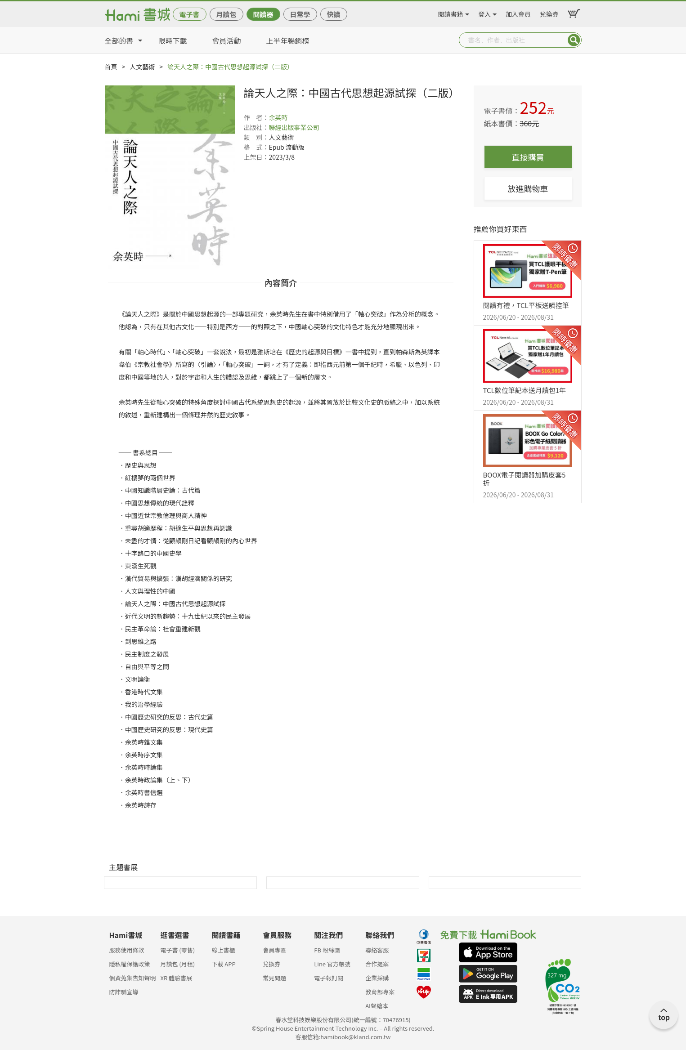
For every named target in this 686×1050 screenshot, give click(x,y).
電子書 (189, 14)
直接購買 (528, 157)
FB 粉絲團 (327, 950)
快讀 (333, 14)
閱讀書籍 (450, 12)
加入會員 (518, 12)
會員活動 (226, 40)
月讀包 (226, 14)
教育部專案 (380, 991)
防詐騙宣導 (124, 991)
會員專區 (274, 950)
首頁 (111, 66)
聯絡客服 (377, 950)
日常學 (300, 14)
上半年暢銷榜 (287, 40)
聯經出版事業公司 (294, 127)
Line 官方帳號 (332, 964)
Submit (574, 40)
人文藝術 (142, 66)
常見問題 (274, 978)
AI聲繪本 (376, 1005)
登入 (484, 12)
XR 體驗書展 (176, 978)
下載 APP (223, 964)
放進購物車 (528, 188)
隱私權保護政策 (129, 964)
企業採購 (377, 978)
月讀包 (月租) (177, 964)
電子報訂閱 (328, 978)
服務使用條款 (126, 950)
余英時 (278, 117)
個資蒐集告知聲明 (132, 978)
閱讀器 (263, 14)
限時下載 (172, 40)
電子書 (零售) (177, 950)
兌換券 (549, 12)
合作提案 (377, 964)
